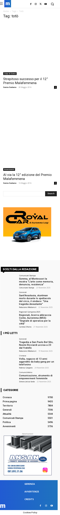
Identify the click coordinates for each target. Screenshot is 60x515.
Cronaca (22, 355)
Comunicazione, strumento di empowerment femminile (35, 377)
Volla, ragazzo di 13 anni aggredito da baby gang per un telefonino (36, 361)
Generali (23, 292)
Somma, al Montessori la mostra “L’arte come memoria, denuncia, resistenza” (36, 281)
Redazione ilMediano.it (27, 307)
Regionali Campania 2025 (29, 312)
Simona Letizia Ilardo (27, 381)
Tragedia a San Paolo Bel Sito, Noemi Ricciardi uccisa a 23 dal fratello (36, 345)
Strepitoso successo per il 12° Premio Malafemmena (25, 81)
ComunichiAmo (25, 372)
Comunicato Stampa (26, 288)
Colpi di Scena (10, 73)
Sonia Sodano (9, 87)
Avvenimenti (9, 169)
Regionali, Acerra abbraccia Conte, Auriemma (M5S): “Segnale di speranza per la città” (35, 319)
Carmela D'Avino (25, 327)
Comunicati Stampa (27, 275)
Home (6, 11)
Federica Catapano (25, 368)
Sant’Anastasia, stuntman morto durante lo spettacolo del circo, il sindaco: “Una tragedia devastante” (35, 299)
